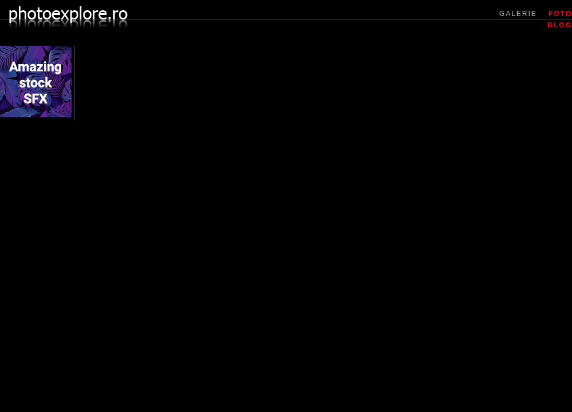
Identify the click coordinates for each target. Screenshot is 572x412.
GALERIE (518, 14)
